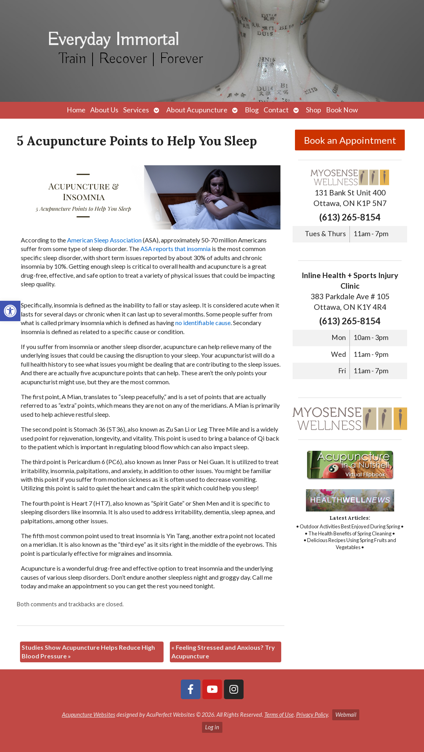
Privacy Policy (312, 714)
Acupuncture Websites (88, 714)
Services (136, 110)
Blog (252, 110)
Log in (212, 727)
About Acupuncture (196, 110)
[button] (10, 311)
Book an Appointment (350, 140)
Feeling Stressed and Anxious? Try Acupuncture (223, 652)
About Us (104, 110)
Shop (313, 110)
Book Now (342, 110)
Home (76, 110)
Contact (276, 110)
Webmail (345, 714)
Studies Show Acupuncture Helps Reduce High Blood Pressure (88, 652)
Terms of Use (279, 714)
